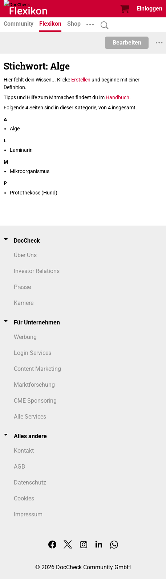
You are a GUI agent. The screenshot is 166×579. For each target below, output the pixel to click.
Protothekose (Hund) (33, 193)
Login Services (32, 352)
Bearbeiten (127, 42)
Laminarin (21, 150)
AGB (19, 466)
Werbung (25, 336)
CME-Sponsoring (35, 400)
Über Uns (25, 255)
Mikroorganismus (29, 171)
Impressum (28, 514)
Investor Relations (37, 271)
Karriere (23, 302)
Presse (22, 287)
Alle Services (30, 416)
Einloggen (149, 8)
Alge (15, 128)
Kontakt (24, 450)
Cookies (24, 498)
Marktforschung (34, 384)
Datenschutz (30, 482)
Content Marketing (37, 368)
